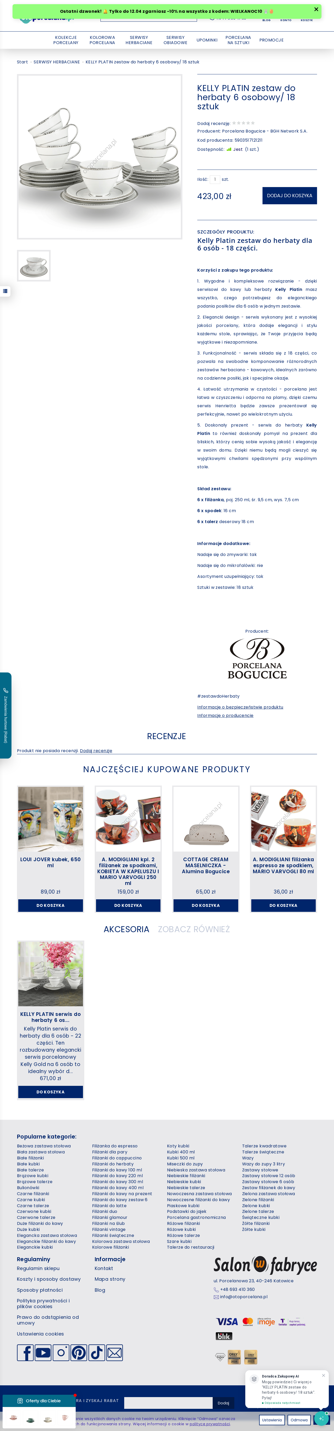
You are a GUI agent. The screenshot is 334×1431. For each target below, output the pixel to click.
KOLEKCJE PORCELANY (65, 40)
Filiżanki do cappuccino (117, 1158)
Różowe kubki (181, 1229)
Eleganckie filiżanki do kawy (46, 1241)
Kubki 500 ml (181, 1158)
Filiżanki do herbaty (113, 1164)
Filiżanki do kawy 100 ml (117, 1170)
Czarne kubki (31, 1200)
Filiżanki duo (104, 1211)
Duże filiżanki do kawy (40, 1223)
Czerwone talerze (36, 1217)
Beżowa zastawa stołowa (44, 1146)
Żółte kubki (254, 1229)
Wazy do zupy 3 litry (263, 1164)
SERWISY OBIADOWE (176, 40)
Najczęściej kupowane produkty (167, 769)
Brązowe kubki (32, 1176)
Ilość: (202, 179)
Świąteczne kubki (261, 1217)
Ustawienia (272, 1420)
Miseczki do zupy (185, 1164)
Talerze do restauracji (190, 1247)
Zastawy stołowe (260, 1170)
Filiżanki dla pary (110, 1152)
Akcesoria (127, 929)
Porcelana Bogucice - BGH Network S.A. (264, 131)
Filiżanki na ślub (108, 1223)
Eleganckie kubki (35, 1247)
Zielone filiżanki (258, 1200)
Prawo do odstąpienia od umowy (48, 1320)
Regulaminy (34, 1259)
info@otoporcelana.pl (244, 1297)
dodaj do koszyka (289, 195)
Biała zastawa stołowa (41, 1152)
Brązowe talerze (34, 1182)
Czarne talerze (33, 1206)
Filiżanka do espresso (115, 1146)
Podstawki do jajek (187, 1211)
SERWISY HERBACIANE (139, 40)
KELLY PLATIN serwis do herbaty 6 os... (50, 1017)
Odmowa (299, 1420)
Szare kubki (179, 1241)
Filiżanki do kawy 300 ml (117, 1182)
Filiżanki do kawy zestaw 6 (120, 1200)
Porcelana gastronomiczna (196, 1217)
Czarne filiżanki (33, 1194)
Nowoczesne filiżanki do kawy (198, 1200)
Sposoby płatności (40, 1290)
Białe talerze (30, 1170)
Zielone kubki (256, 1206)
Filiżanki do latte (109, 1206)
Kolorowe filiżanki (110, 1247)
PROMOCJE (271, 40)
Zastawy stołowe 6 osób (268, 1182)
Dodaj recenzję (96, 751)
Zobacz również (194, 929)
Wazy (248, 1158)
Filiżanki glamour (110, 1217)
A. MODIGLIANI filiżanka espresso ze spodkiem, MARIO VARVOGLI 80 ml (283, 865)
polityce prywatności (210, 1424)
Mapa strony (110, 1279)
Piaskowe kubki (183, 1206)
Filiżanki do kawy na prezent (122, 1194)
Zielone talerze (258, 1211)
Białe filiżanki (30, 1158)
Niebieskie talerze (186, 1188)
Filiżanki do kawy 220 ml (117, 1176)
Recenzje (166, 736)
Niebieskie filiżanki (186, 1176)
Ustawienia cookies (40, 1334)
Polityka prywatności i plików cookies (43, 1303)
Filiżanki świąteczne (113, 1235)
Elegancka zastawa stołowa (47, 1235)
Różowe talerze (183, 1235)
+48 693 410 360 (237, 1289)
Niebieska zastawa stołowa (196, 1170)
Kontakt (104, 1268)
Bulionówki (28, 1188)
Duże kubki (28, 1229)
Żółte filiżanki (256, 1223)
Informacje (110, 1259)
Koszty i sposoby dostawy (49, 1279)
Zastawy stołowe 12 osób (268, 1176)
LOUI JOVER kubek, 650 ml (50, 862)
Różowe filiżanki (183, 1223)
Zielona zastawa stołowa (268, 1194)
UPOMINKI (207, 40)
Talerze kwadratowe (264, 1146)
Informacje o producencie (225, 715)
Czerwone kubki (34, 1211)
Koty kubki (178, 1146)
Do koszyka (51, 905)
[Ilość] (215, 179)
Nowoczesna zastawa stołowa (199, 1194)
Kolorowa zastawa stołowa (121, 1241)
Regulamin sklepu (38, 1268)
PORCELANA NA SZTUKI (238, 40)
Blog (100, 1290)
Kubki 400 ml (181, 1152)
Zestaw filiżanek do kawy (268, 1188)
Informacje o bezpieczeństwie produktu (240, 707)
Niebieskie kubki (184, 1182)
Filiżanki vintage (109, 1229)
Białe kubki (28, 1164)
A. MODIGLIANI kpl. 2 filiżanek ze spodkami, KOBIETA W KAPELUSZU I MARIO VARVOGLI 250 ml (128, 871)
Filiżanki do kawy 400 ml (118, 1188)
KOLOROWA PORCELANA (102, 40)
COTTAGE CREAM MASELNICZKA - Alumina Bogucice (206, 865)
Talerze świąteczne (263, 1152)
